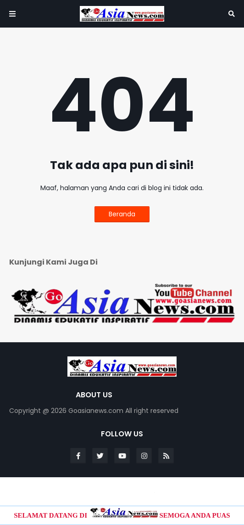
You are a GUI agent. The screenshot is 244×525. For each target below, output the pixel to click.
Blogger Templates (123, 490)
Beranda (122, 214)
